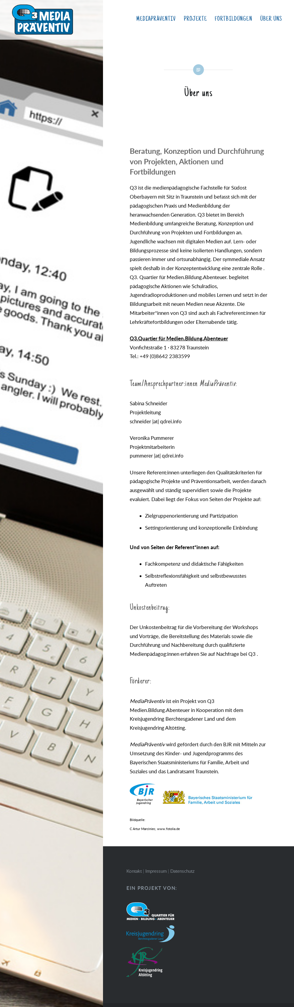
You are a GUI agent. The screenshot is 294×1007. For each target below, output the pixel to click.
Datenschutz (182, 871)
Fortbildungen (233, 18)
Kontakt (134, 871)
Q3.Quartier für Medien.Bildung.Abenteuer (179, 338)
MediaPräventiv (156, 18)
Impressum (156, 871)
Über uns (271, 18)
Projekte (195, 18)
